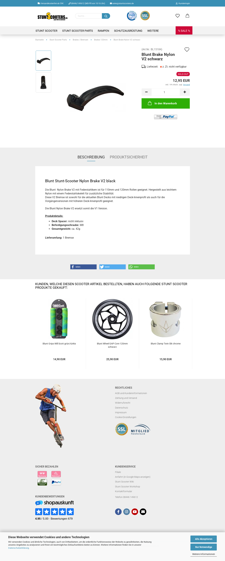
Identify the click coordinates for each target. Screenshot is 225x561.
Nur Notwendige (203, 547)
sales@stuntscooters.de (122, 3)
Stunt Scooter (46, 30)
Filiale (118, 472)
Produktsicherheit (129, 157)
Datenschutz (121, 407)
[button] (83, 266)
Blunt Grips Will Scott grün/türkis (59, 343)
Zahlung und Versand (126, 398)
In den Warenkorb (162, 103)
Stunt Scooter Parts (77, 30)
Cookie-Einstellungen (125, 417)
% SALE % (184, 30)
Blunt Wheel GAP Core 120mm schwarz (112, 345)
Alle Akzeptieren (203, 539)
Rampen (103, 30)
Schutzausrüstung (128, 30)
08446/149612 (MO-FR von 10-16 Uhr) (86, 3)
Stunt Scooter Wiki (124, 481)
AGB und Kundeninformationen (131, 393)
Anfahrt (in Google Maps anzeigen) (132, 477)
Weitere (153, 30)
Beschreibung (91, 157)
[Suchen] (106, 16)
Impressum (121, 412)
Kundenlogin (183, 3)
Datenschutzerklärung (18, 548)
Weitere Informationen (203, 554)
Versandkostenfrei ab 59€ (51, 3)
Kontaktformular (123, 491)
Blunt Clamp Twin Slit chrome (166, 343)
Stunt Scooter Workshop (127, 486)
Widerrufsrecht (122, 402)
